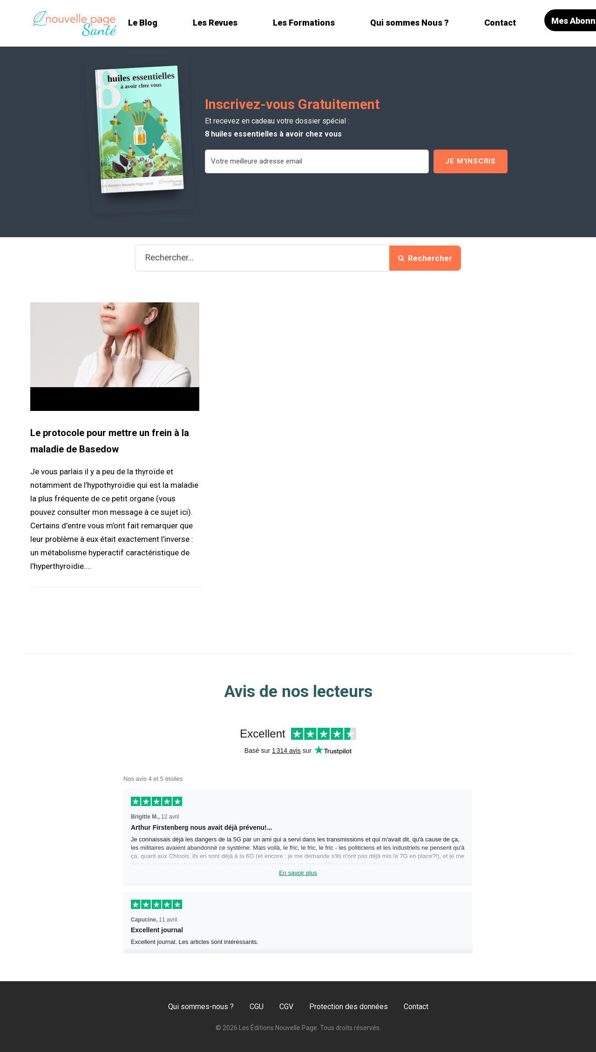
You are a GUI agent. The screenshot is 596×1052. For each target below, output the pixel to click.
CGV (286, 1006)
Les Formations (304, 22)
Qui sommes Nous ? (409, 22)
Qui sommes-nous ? (201, 1006)
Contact (500, 22)
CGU (257, 1006)
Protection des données (348, 1006)
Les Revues (215, 22)
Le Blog (142, 22)
